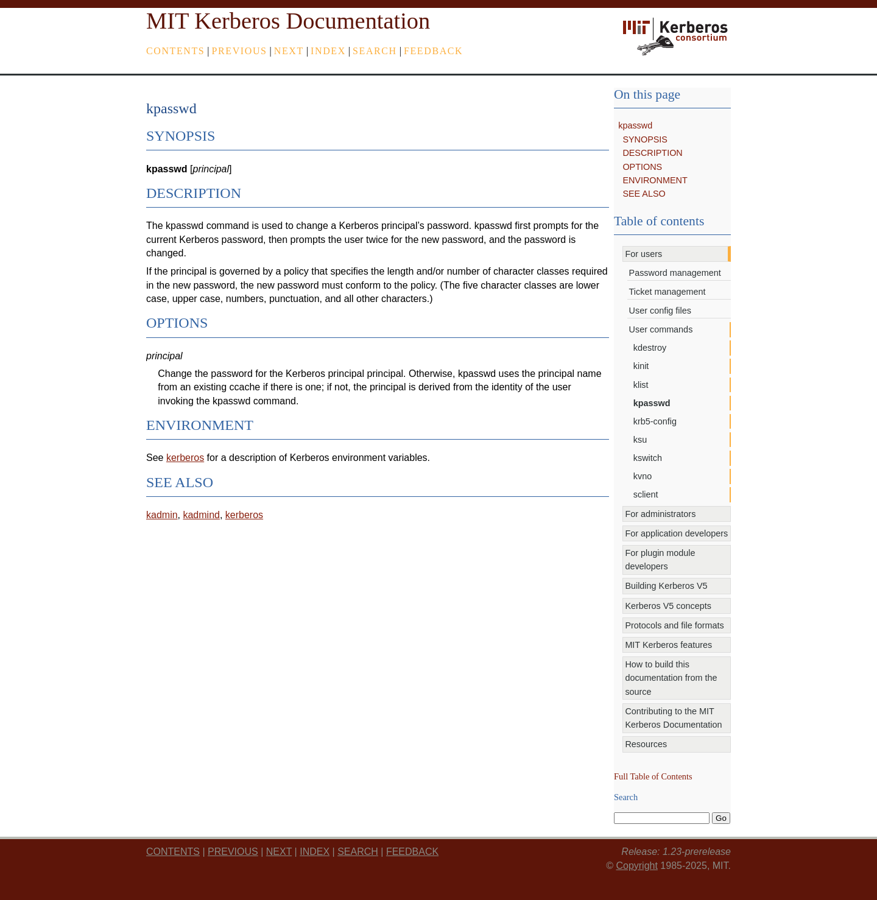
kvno (642, 476)
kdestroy (649, 348)
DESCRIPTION (652, 153)
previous (239, 51)
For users (643, 254)
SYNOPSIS (644, 139)
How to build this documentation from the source (671, 678)
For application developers (676, 533)
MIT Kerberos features (668, 645)
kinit (641, 366)
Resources (646, 744)
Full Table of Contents (653, 776)
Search (375, 51)
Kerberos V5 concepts (668, 606)
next (289, 51)
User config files (660, 310)
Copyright (636, 865)
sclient (645, 494)
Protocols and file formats (674, 625)
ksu (640, 440)
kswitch (647, 458)
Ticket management (667, 292)
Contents (175, 51)
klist (641, 385)
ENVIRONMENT (654, 180)
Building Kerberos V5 (666, 586)
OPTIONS (642, 167)
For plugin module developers (660, 559)
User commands (661, 329)
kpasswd (635, 125)
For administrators (660, 514)
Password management (675, 273)
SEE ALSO (643, 194)
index (328, 51)
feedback (433, 51)
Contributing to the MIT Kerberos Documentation (673, 717)
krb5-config (655, 421)
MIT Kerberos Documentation (288, 20)
